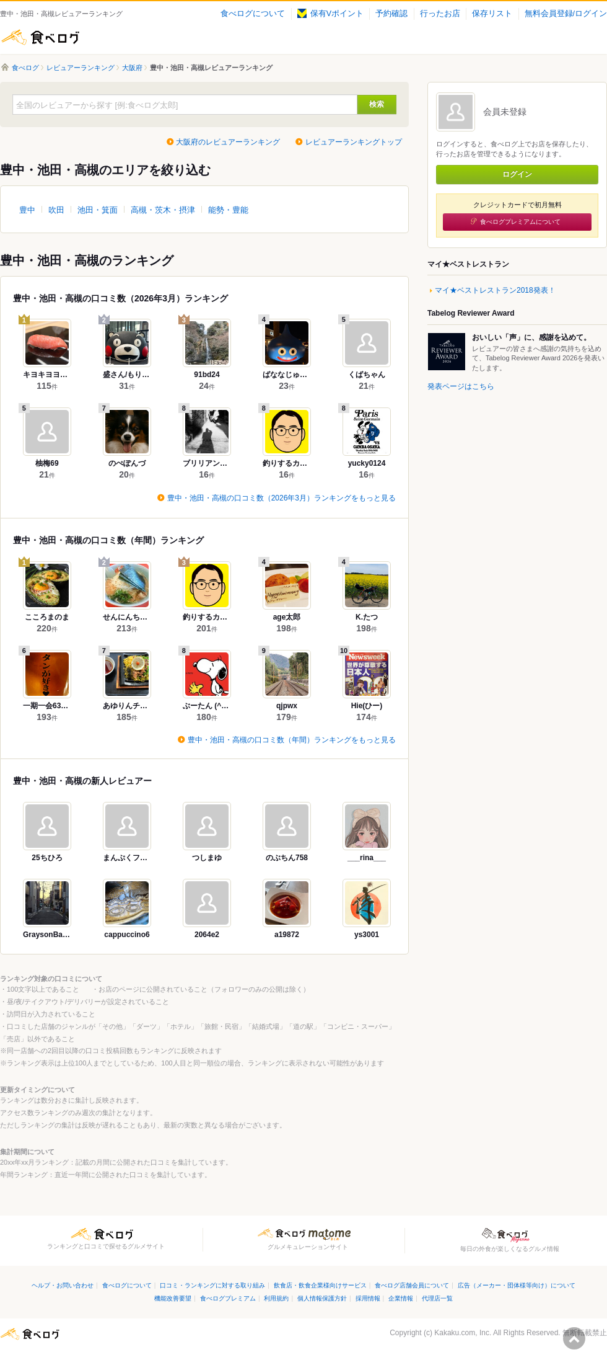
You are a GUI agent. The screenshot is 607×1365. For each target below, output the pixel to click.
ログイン (517, 174)
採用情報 (368, 1298)
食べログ (40, 37)
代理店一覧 (437, 1298)
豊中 (27, 210)
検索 (376, 104)
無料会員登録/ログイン (566, 13)
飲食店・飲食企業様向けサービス (320, 1285)
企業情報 (400, 1298)
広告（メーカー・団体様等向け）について (516, 1285)
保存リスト (492, 13)
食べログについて (253, 13)
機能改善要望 (172, 1298)
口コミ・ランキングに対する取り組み (212, 1285)
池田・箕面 (97, 210)
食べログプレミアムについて (520, 221)
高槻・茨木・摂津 (163, 210)
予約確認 (391, 13)
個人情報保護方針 (322, 1298)
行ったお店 (440, 13)
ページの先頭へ (574, 1338)
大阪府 (132, 67)
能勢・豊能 (228, 210)
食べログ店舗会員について (412, 1285)
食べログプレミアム (228, 1298)
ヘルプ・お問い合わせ (63, 1285)
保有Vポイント (330, 13)
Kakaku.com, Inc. (462, 1332)
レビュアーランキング (80, 67)
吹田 (56, 210)
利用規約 (276, 1298)
